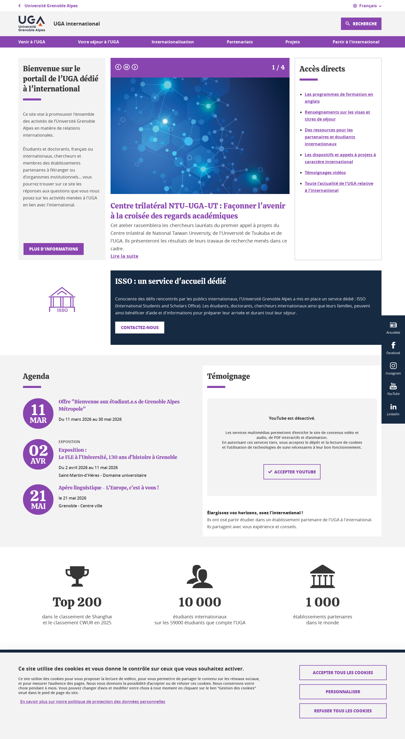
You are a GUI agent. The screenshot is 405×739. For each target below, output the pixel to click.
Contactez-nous (140, 327)
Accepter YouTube (295, 462)
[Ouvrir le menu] (367, 5)
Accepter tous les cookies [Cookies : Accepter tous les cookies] (343, 672)
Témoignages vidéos (325, 172)
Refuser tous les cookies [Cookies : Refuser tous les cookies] (343, 711)
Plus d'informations (53, 249)
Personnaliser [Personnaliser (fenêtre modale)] (343, 692)
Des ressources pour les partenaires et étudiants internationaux (330, 137)
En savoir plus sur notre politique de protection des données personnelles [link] (92, 701)
